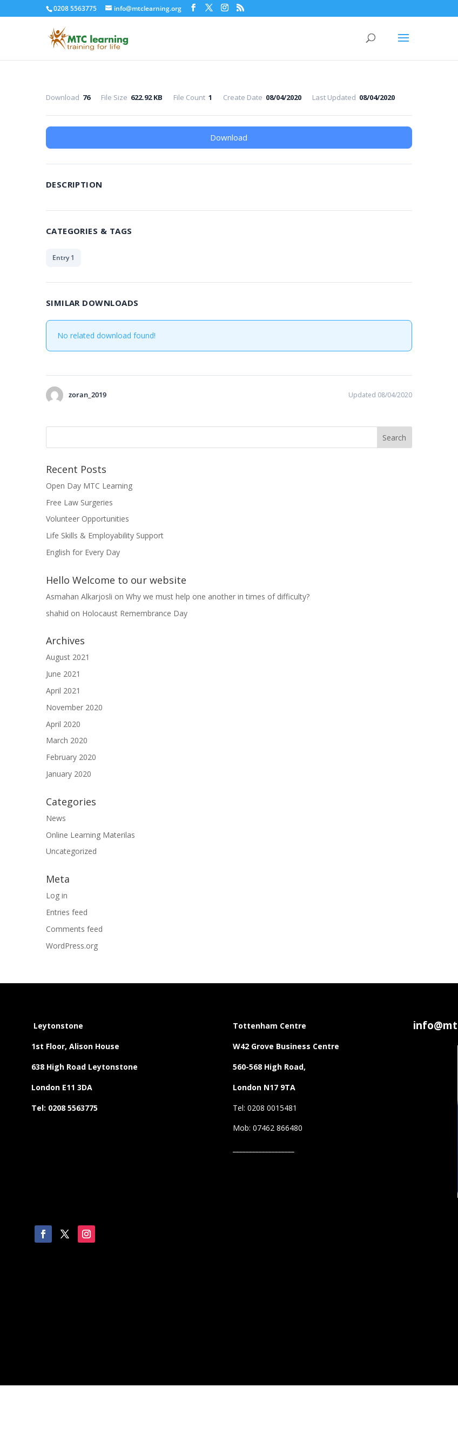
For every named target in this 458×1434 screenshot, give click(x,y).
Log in (57, 895)
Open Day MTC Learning (89, 486)
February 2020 (71, 757)
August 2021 (68, 657)
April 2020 (63, 724)
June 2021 (63, 674)
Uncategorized (71, 851)
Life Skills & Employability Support (105, 535)
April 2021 (63, 690)
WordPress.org (72, 946)
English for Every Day (83, 552)
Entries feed (66, 912)
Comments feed (74, 929)
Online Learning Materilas (90, 835)
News (56, 818)
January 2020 (68, 774)
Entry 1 (63, 257)
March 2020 (66, 740)
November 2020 (74, 707)
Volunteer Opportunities (87, 518)
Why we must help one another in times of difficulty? (217, 596)
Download (228, 137)
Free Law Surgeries (79, 502)
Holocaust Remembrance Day (134, 613)
